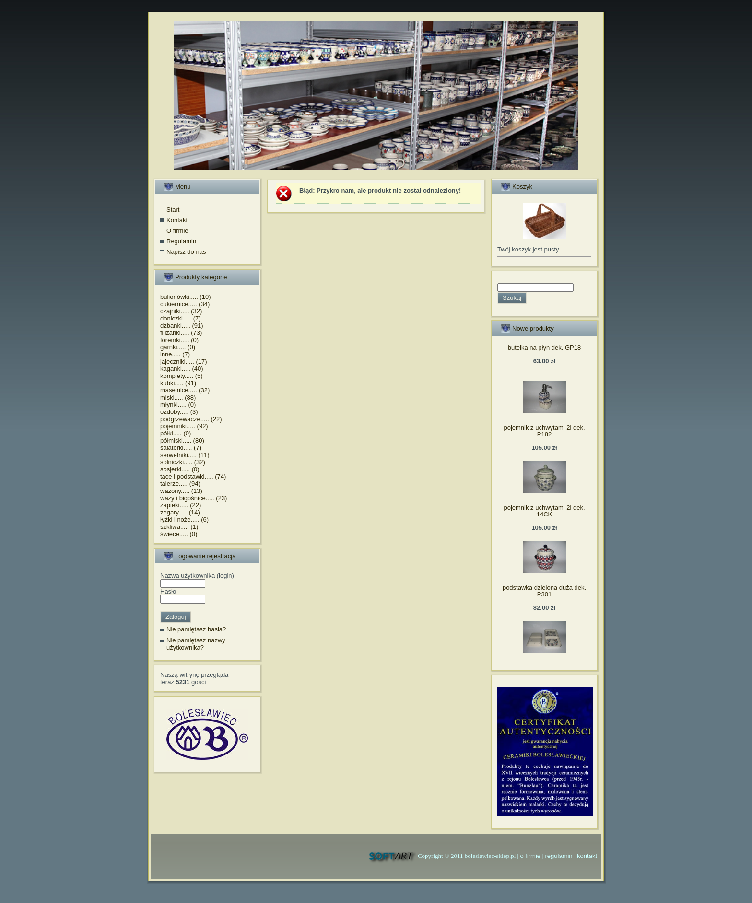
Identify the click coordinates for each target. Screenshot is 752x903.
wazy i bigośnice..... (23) (193, 498)
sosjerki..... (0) (180, 469)
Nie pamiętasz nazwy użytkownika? (195, 644)
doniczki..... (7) (180, 318)
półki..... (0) (175, 433)
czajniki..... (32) (181, 311)
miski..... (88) (178, 397)
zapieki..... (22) (180, 505)
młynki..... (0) (178, 404)
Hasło (168, 591)
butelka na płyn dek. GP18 (544, 347)
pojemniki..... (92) (184, 426)
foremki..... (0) (179, 339)
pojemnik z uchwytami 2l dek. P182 (544, 431)
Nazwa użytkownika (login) (197, 575)
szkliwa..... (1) (179, 526)
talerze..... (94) (180, 483)
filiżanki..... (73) (181, 332)
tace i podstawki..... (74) (193, 476)
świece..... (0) (178, 533)
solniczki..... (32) (182, 462)
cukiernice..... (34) (185, 304)
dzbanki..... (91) (181, 325)
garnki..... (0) (177, 347)
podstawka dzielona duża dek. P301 (544, 591)
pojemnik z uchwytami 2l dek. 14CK (544, 511)
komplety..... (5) (181, 375)
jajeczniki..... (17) (183, 361)
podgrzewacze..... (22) (191, 419)
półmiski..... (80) (182, 440)
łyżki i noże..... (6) (184, 519)
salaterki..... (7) (180, 447)
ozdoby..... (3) (179, 411)
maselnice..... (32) (185, 390)
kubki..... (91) (178, 383)
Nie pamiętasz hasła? (196, 629)
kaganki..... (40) (181, 368)
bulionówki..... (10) (185, 296)
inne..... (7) (175, 354)
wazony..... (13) (181, 490)
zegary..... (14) (180, 512)
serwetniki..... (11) (185, 454)
